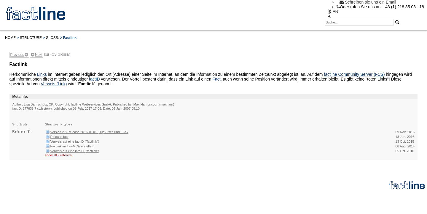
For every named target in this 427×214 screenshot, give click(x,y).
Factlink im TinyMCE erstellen (71, 146)
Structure (31, 38)
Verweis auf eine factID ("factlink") (74, 141)
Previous (17, 55)
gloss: (52, 38)
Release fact (59, 137)
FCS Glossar (60, 54)
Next (38, 55)
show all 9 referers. (59, 155)
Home (10, 38)
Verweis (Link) (54, 83)
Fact (216, 79)
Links (42, 74)
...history (44, 108)
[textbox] (359, 22)
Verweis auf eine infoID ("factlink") (74, 151)
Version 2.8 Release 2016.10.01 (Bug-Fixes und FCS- (89, 132)
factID (94, 79)
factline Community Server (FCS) (354, 74)
